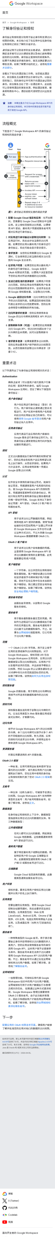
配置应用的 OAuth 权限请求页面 (18, 1025)
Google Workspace (18, 22)
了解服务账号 (20, 966)
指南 (32, 22)
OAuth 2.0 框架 (42, 777)
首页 (5, 13)
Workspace (29, 4)
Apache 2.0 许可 (45, 1042)
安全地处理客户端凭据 (26, 591)
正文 (31, 803)
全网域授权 (25, 632)
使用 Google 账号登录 (30, 418)
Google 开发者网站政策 (39, 1045)
